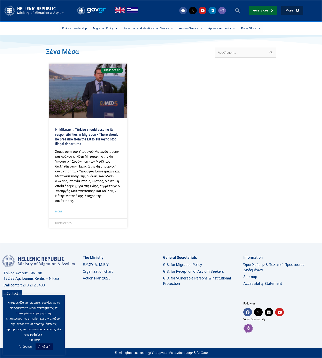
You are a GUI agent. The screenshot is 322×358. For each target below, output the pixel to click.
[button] (237, 10)
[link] (281, 328)
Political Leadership (63, 28)
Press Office (262, 28)
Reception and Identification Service (146, 28)
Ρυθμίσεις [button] (34, 340)
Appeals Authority (230, 28)
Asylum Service (195, 28)
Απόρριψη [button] (25, 346)
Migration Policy (98, 28)
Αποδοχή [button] (44, 346)
